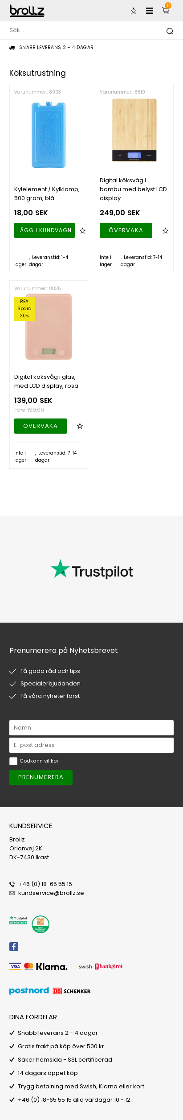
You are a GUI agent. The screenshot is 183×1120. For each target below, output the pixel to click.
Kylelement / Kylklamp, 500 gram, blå (47, 193)
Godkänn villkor (39, 760)
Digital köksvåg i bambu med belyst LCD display (133, 189)
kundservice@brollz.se (51, 893)
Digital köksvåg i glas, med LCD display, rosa (46, 381)
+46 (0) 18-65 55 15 (45, 884)
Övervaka (126, 230)
